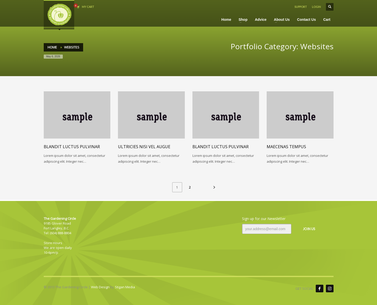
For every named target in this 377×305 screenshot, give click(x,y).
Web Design (100, 287)
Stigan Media (125, 287)
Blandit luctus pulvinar (72, 146)
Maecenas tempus (286, 146)
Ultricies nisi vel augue (144, 146)
